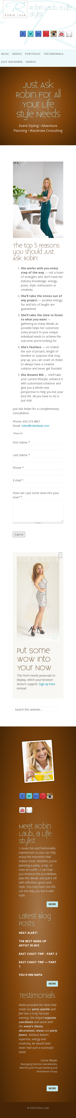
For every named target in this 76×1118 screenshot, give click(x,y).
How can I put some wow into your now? (36, 495)
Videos (17, 54)
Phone (18, 468)
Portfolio (32, 54)
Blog (5, 54)
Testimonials (53, 54)
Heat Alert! (28, 933)
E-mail (18, 480)
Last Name (21, 455)
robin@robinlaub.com (35, 426)
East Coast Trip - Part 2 (38, 954)
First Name (21, 442)
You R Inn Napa (30, 975)
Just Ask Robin (11, 62)
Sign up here (47, 684)
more (52, 904)
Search (31, 62)
